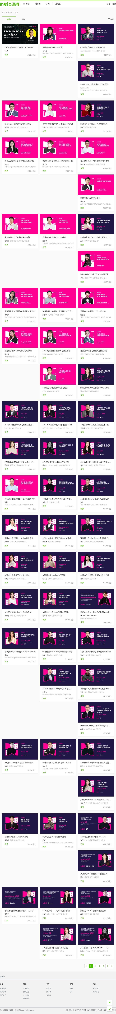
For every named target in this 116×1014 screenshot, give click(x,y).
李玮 (44, 354)
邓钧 (81, 354)
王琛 (81, 241)
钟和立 (82, 201)
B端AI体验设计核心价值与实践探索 (94, 274)
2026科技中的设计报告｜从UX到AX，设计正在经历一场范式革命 (20, 47)
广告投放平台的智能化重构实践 (55, 948)
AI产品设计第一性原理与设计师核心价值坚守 (95, 462)
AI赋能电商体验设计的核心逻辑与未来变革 (95, 237)
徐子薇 (45, 579)
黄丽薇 (7, 616)
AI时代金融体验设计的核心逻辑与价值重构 (20, 462)
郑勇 (81, 692)
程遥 (6, 766)
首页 (3, 13)
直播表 (59, 4)
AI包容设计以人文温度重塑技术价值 (94, 425)
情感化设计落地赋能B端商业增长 (18, 124)
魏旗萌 (7, 542)
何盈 (44, 502)
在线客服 (26, 995)
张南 (6, 655)
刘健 (44, 127)
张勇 (81, 502)
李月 (44, 655)
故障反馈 (26, 992)
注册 (114, 4)
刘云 (6, 428)
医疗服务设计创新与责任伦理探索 (18, 351)
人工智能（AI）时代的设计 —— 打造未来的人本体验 (95, 948)
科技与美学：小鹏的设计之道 (54, 837)
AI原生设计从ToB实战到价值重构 (56, 612)
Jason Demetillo (85, 51)
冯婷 (81, 391)
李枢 (6, 502)
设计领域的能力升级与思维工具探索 (57, 763)
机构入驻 (3, 995)
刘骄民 (45, 315)
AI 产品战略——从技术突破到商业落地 (58, 911)
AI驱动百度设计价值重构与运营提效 (94, 499)
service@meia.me (28, 1010)
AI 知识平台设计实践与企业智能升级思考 (20, 425)
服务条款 (26, 998)
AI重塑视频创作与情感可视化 (54, 575)
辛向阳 (45, 766)
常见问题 (26, 988)
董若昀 (7, 164)
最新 (9, 19)
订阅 (48, 4)
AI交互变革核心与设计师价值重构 (18, 612)
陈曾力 (82, 766)
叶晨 (6, 579)
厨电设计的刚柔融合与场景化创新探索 (20, 499)
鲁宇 (81, 542)
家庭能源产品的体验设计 (90, 198)
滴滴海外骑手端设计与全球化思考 (93, 124)
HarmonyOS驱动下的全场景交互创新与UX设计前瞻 (95, 726)
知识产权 (78, 1010)
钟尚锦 (7, 127)
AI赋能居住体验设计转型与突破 (55, 388)
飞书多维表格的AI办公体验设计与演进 (58, 124)
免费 (16, 13)
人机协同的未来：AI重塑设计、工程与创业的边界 (95, 800)
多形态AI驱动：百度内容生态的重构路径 (58, 538)
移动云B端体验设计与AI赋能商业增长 (20, 161)
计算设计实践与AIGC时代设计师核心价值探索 (58, 499)
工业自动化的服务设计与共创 (54, 237)
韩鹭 (81, 579)
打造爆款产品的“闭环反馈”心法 (92, 47)
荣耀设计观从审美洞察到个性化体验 (94, 388)
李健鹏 (7, 840)
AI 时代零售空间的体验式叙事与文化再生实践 (58, 689)
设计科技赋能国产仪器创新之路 (93, 311)
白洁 (44, 391)
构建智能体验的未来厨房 (52, 47)
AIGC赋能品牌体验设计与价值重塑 (56, 351)
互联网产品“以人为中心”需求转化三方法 (95, 538)
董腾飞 (45, 542)
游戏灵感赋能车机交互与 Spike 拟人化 (20, 652)
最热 (23, 19)
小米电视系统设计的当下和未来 (93, 837)
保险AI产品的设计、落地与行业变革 (19, 538)
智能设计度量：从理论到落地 (16, 837)
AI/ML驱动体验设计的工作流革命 (56, 462)
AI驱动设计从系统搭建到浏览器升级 (94, 575)
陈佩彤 (45, 465)
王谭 (44, 840)
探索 (26, 4)
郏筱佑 (82, 803)
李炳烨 (7, 315)
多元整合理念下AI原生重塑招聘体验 (94, 161)
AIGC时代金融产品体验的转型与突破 (57, 425)
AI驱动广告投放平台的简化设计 (17, 575)
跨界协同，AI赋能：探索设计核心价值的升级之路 (58, 311)
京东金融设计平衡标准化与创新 (17, 237)
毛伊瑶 (7, 465)
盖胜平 (7, 241)
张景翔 (45, 692)
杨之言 (82, 729)
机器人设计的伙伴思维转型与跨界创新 (95, 652)
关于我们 (96, 988)
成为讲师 (3, 992)
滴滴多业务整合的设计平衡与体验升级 (58, 161)
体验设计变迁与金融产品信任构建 (93, 351)
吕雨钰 (45, 51)
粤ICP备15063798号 (89, 1010)
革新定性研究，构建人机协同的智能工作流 (95, 612)
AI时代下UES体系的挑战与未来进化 (19, 763)
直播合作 (3, 988)
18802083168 (8, 1010)
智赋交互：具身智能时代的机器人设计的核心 (95, 689)
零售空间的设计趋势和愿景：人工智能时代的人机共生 (20, 911)
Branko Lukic (84, 88)
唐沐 (81, 655)
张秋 (81, 278)
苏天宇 (45, 164)
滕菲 (81, 127)
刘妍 (81, 465)
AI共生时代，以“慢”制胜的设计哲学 (94, 84)
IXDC (6, 51)
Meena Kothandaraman (88, 616)
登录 (108, 4)
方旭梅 (45, 616)
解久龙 (82, 164)
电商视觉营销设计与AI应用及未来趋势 (20, 311)
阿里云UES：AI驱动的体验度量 (93, 911)
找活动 (48, 992)
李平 (44, 428)
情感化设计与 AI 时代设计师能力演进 (57, 652)
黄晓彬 (82, 315)
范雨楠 (82, 428)
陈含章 (45, 241)
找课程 (37, 4)
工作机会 (96, 992)
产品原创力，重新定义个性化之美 (93, 874)
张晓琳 (7, 354)
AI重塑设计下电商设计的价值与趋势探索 (95, 763)
